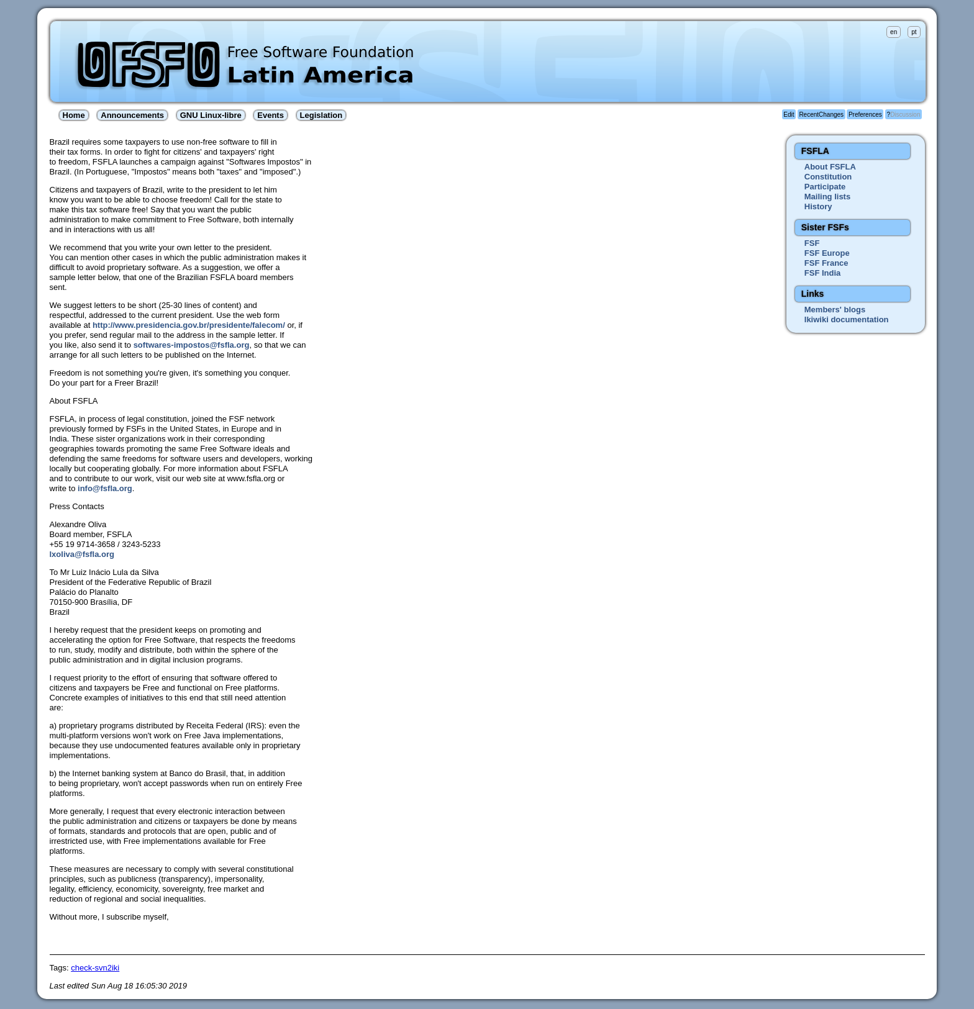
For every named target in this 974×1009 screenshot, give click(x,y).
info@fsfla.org (105, 488)
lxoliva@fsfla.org (82, 554)
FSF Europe (827, 253)
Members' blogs (834, 309)
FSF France (826, 263)
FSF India (822, 273)
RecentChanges (821, 114)
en (893, 32)
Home (74, 115)
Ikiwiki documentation (846, 319)
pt (913, 32)
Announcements (132, 115)
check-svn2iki (95, 967)
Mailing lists (827, 196)
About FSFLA (830, 166)
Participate (824, 186)
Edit (788, 114)
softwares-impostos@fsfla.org (192, 345)
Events (270, 115)
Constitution (828, 176)
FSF (812, 243)
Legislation (321, 115)
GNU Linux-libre (211, 115)
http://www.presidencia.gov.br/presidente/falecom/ (189, 325)
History (818, 206)
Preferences (865, 114)
